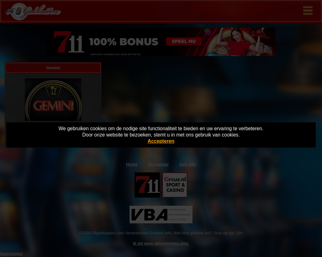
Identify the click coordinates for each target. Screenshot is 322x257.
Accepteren (161, 141)
